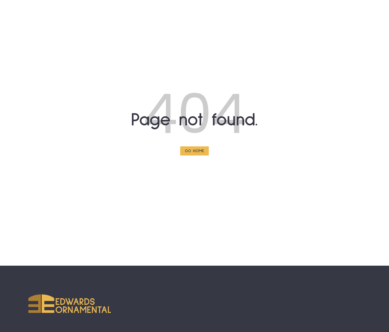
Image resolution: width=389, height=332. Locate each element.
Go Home (194, 151)
